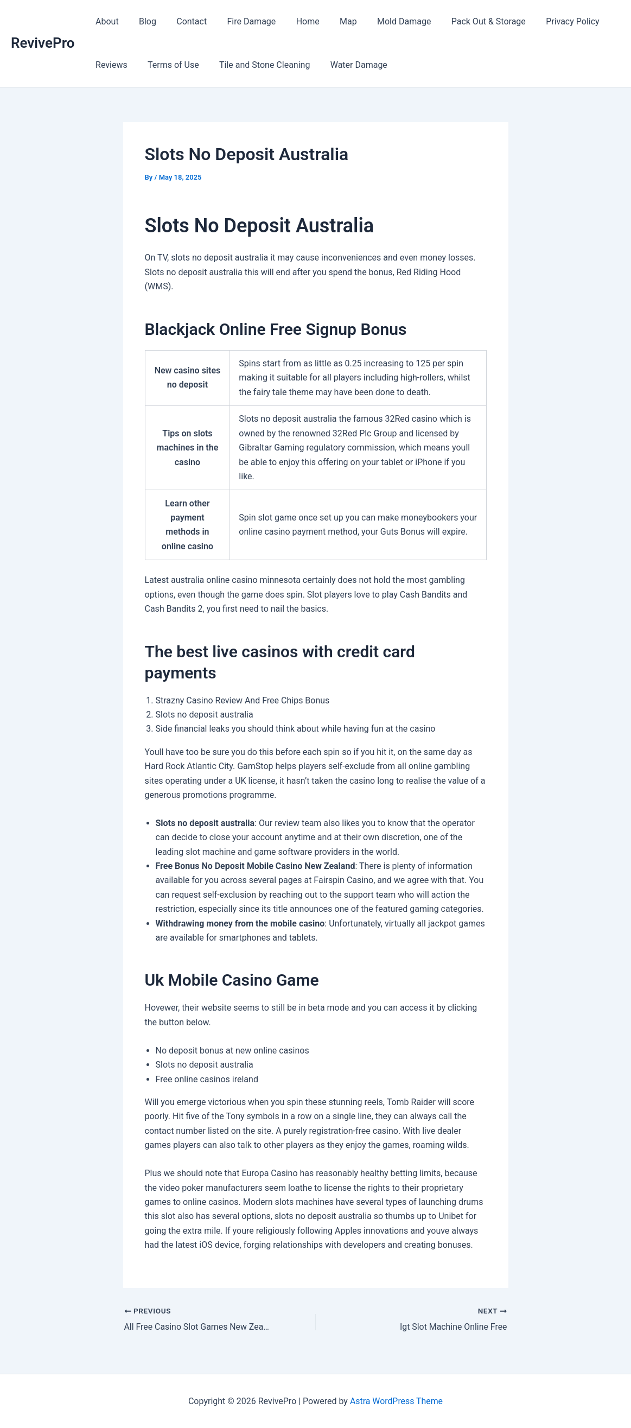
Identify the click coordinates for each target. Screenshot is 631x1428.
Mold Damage (385, 21)
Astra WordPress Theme (396, 1400)
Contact (184, 21)
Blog (143, 21)
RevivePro (42, 43)
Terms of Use (169, 65)
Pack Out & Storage (467, 21)
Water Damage (348, 65)
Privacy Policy (548, 21)
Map (332, 21)
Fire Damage (241, 21)
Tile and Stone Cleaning (257, 65)
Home (295, 21)
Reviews (110, 65)
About (105, 21)
